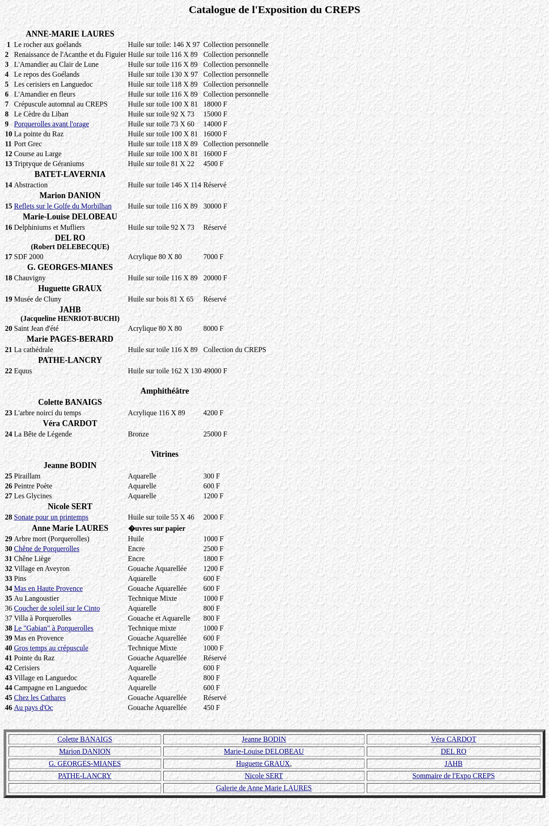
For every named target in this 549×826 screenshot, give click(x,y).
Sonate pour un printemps (51, 517)
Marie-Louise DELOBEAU (264, 751)
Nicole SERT (264, 776)
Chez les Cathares (40, 697)
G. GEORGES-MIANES (85, 763)
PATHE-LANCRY (85, 776)
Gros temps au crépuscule (51, 648)
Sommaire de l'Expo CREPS (453, 776)
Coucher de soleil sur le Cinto (57, 608)
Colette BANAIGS (84, 739)
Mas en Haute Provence (48, 588)
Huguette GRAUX (263, 763)
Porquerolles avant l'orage (51, 124)
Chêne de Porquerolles (46, 548)
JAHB (453, 763)
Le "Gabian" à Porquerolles (53, 628)
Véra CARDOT (453, 739)
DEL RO (453, 751)
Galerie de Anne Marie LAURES (264, 788)
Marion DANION (85, 751)
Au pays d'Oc (33, 707)
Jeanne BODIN (264, 739)
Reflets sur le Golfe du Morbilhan (62, 206)
